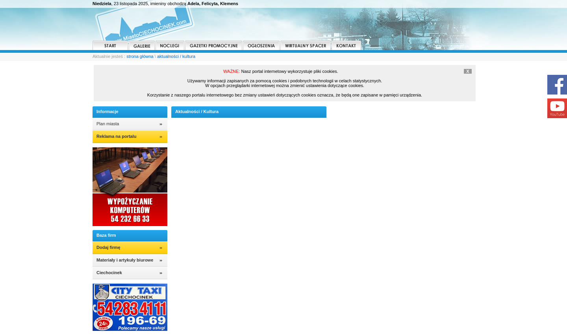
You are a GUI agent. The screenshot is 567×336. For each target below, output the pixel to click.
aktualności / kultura (176, 56)
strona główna (140, 56)
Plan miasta (107, 123)
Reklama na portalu (116, 136)
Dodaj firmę (108, 247)
